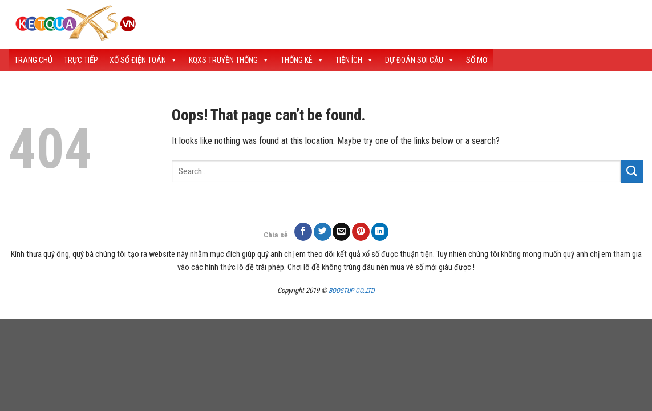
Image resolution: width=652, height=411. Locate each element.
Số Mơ (476, 60)
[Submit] (632, 171)
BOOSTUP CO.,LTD (352, 291)
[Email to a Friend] (341, 231)
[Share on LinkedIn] (380, 231)
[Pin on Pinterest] (361, 231)
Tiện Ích (354, 60)
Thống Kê (302, 60)
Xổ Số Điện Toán (143, 60)
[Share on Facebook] (303, 231)
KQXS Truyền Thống (229, 60)
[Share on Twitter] (322, 231)
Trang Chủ (33, 60)
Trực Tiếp (81, 60)
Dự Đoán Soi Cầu (420, 60)
